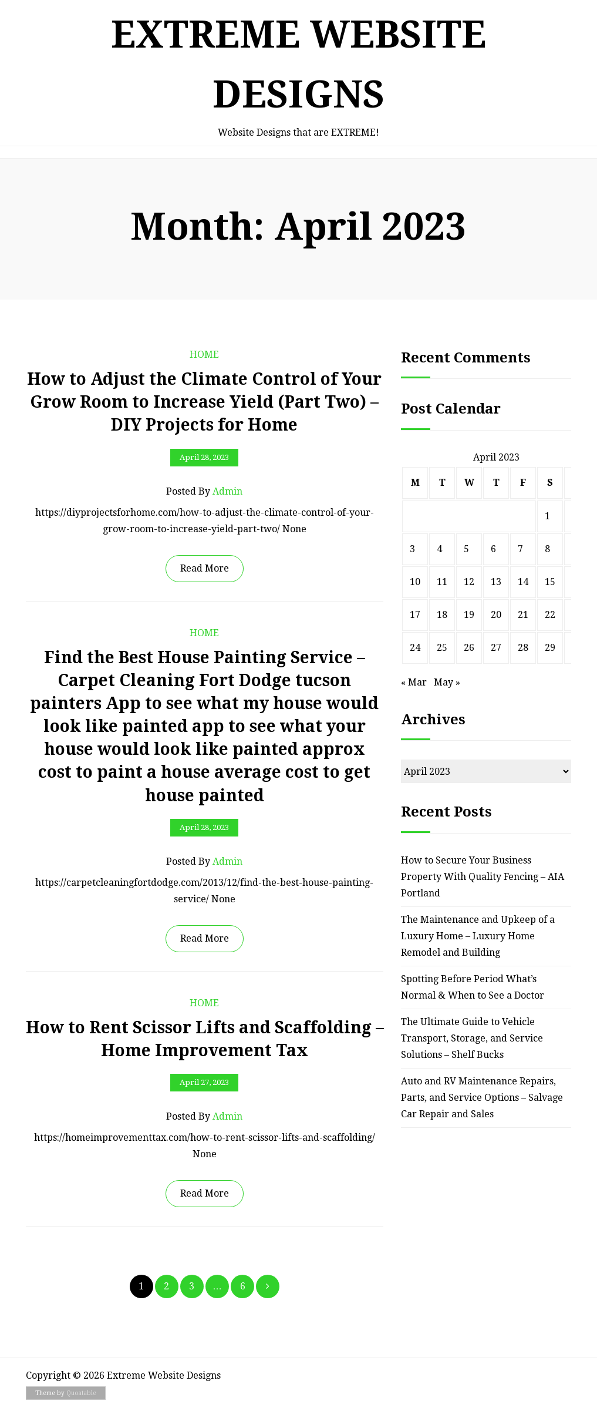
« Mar (414, 682)
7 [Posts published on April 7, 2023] (520, 549)
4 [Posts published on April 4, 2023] (439, 549)
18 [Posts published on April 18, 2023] (442, 614)
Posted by (204, 491)
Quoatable (81, 1393)
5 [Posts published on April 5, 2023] (466, 549)
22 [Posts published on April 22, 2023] (550, 614)
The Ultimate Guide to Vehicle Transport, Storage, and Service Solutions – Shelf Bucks (472, 1038)
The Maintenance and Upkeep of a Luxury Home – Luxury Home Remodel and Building (478, 936)
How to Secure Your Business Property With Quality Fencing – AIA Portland (482, 877)
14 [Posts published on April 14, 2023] (523, 581)
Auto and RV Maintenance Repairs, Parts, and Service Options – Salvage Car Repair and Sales (482, 1098)
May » (447, 682)
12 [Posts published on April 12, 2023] (469, 581)
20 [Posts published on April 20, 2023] (496, 614)
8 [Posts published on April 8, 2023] (547, 549)
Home (204, 354)
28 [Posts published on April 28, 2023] (523, 647)
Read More (204, 568)
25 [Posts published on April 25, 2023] (442, 647)
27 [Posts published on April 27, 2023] (496, 647)
